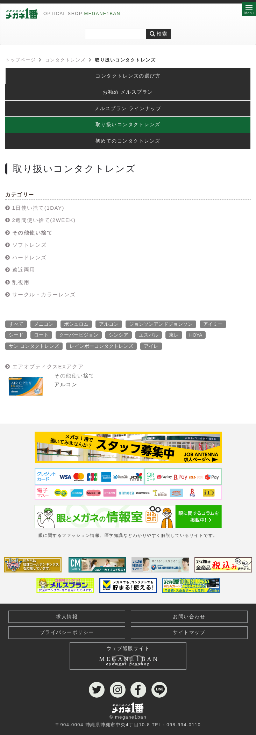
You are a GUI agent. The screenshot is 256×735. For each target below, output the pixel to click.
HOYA (195, 335)
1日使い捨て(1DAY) (38, 208)
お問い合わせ (189, 616)
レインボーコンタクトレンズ (101, 346)
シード (16, 335)
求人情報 (67, 616)
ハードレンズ (29, 257)
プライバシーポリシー (67, 632)
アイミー (213, 324)
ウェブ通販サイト (128, 654)
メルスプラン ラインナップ (127, 108)
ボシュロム (76, 324)
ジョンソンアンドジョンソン (161, 324)
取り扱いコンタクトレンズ (128, 124)
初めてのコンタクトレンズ (128, 141)
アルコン (109, 324)
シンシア (118, 335)
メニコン (44, 324)
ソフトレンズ (29, 245)
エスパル (148, 335)
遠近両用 (23, 270)
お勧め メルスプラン (127, 92)
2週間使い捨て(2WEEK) (44, 220)
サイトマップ (189, 632)
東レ (174, 335)
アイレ (151, 346)
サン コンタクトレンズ (34, 346)
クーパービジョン (78, 335)
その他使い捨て (32, 233)
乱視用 (21, 282)
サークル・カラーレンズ (44, 294)
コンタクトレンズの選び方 (128, 76)
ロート (41, 335)
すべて (16, 324)
